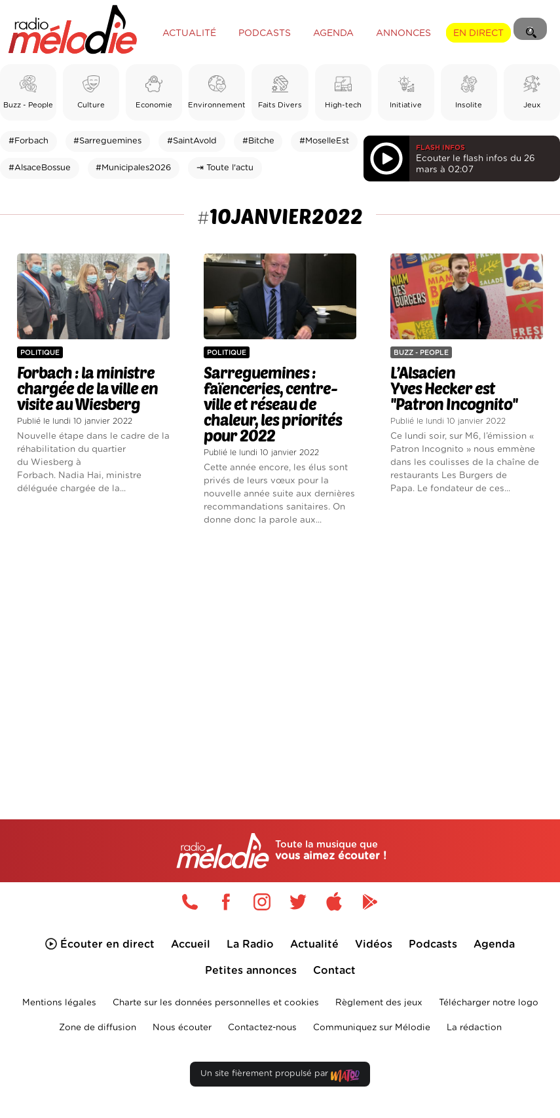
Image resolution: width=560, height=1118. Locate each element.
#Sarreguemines (107, 141)
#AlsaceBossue (40, 168)
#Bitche (258, 141)
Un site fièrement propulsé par (279, 1076)
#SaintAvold (192, 141)
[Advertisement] (280, 651)
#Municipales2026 (133, 168)
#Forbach (28, 141)
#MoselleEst (324, 141)
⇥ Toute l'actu (224, 168)
